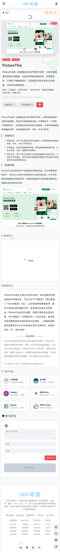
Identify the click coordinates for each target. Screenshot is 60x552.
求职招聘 (13, 531)
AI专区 (48, 520)
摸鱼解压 (25, 531)
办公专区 (6, 60)
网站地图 (10, 515)
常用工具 (13, 524)
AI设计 (48, 534)
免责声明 (30, 515)
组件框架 (37, 528)
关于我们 (50, 515)
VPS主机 (37, 534)
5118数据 (38, 299)
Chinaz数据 (13, 303)
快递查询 (13, 528)
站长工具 (37, 524)
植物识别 (16, 93)
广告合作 (40, 515)
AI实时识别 (22, 90)
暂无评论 (10, 416)
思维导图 (25, 528)
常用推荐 (13, 520)
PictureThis (34, 90)
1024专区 (37, 520)
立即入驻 (51, 13)
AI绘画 (48, 531)
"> (27, 104)
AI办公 (48, 524)
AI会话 (48, 528)
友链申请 (20, 515)
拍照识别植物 (47, 90)
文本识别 (6, 93)
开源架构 (37, 531)
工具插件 (15, 60)
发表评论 (50, 458)
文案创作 (25, 534)
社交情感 (13, 534)
